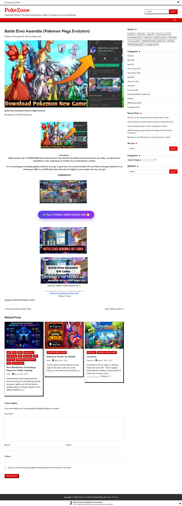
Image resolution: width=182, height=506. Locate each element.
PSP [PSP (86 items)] (171, 41)
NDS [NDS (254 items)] (172, 37)
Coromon (91, 356)
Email (69, 445)
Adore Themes (112, 497)
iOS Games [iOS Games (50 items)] (160, 37)
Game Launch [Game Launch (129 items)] (163, 34)
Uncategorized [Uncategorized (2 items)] (152, 44)
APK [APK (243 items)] (141, 34)
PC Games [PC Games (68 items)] (133, 41)
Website (8, 456)
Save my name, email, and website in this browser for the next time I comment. (39, 467)
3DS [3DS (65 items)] (131, 34)
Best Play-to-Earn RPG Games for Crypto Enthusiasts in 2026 (149, 137)
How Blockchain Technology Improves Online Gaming (21, 369)
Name (8, 445)
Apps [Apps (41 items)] (150, 34)
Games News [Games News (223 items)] (134, 37)
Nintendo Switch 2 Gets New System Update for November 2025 (150, 122)
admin (8, 374)
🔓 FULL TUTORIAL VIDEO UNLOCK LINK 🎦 (66, 214)
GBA (20, 356)
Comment (9, 414)
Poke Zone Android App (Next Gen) (64, 293)
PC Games (10, 359)
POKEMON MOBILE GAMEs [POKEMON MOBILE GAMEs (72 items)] (153, 41)
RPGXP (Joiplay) (18, 363)
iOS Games (27, 356)
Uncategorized (132, 107)
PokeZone (17, 9)
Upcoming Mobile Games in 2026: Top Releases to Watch (147, 126)
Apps (20, 352)
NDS (35, 356)
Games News (11, 356)
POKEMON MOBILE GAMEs (24, 300)
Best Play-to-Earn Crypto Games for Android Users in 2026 (148, 118)
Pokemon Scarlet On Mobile (61, 356)
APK (14, 352)
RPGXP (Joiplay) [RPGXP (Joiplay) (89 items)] (135, 44)
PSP (8, 363)
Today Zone (36, 36)
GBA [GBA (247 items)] (148, 37)
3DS (8, 352)
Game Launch (28, 352)
